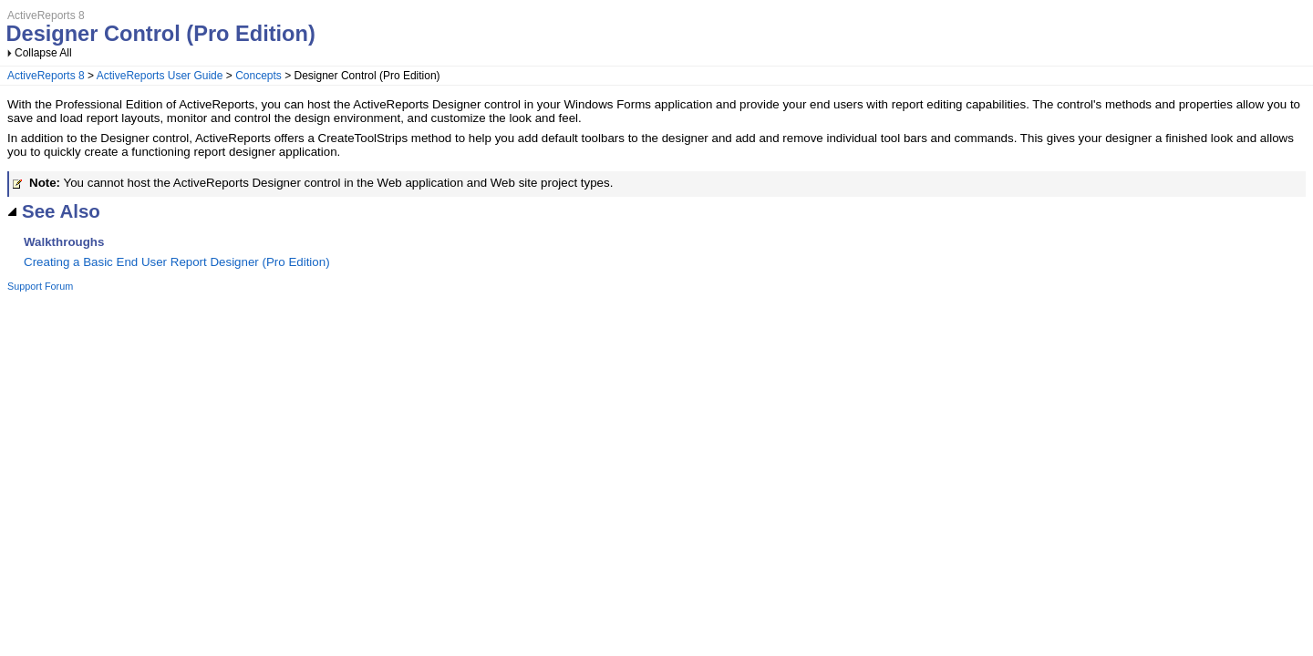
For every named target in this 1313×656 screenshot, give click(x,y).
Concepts (258, 75)
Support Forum (40, 286)
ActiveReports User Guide (160, 75)
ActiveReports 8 (46, 75)
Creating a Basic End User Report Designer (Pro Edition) (177, 262)
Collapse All (43, 52)
